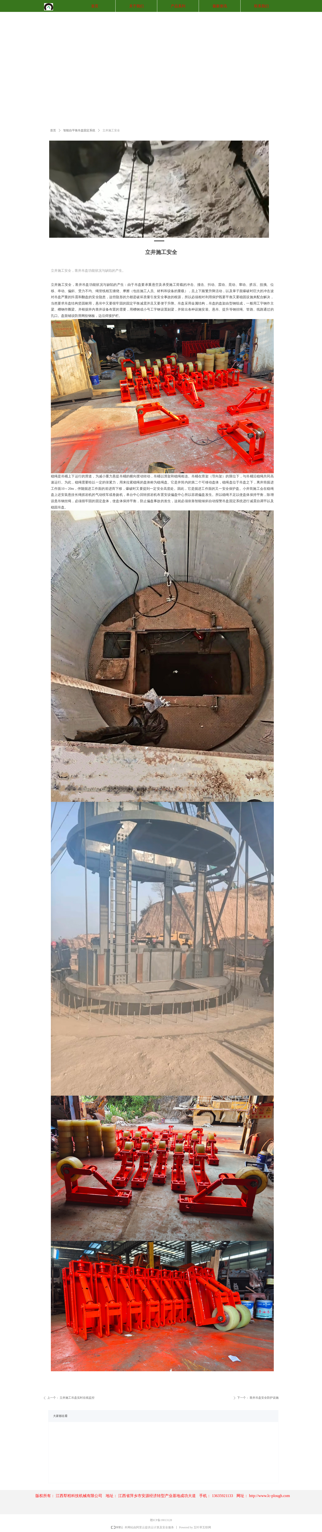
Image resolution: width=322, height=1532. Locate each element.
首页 (53, 130)
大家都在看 (60, 1416)
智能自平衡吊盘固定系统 (79, 130)
